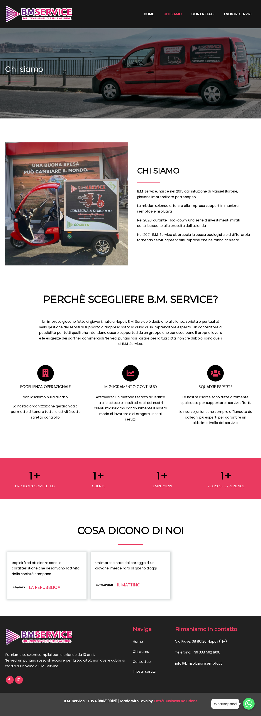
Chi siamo (172, 14)
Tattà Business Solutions (175, 701)
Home (149, 14)
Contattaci (202, 14)
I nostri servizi (237, 14)
